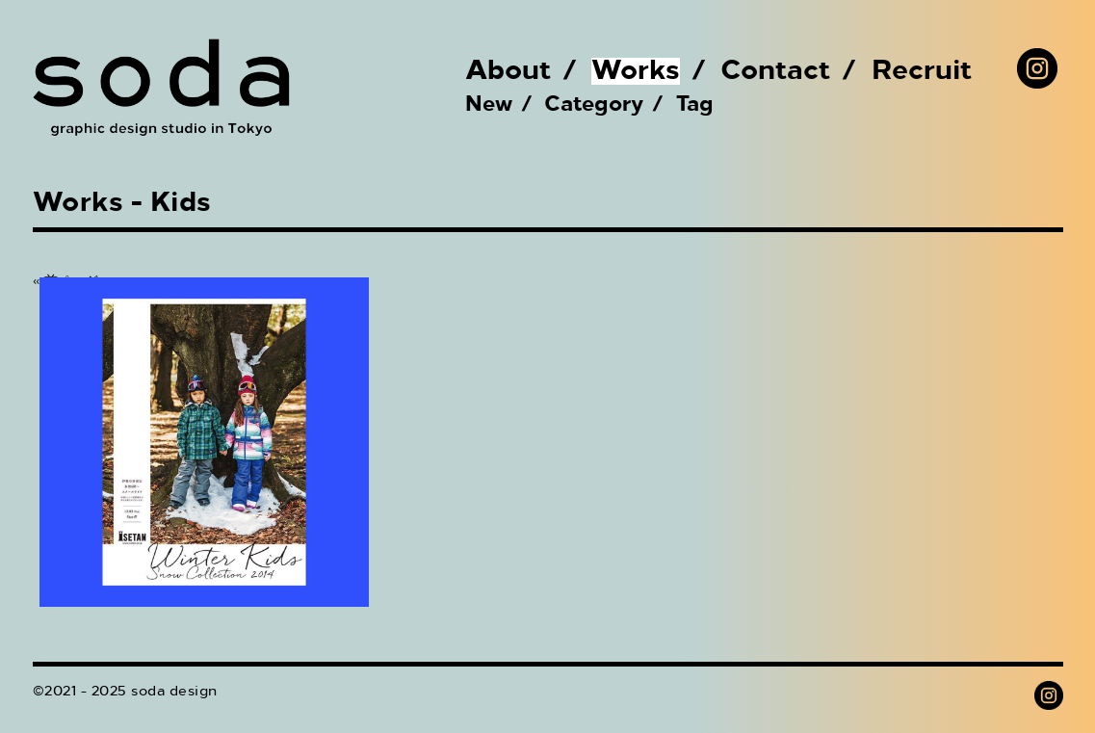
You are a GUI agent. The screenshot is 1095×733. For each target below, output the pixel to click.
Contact (775, 71)
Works (635, 71)
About (508, 71)
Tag (695, 105)
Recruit (922, 71)
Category (593, 105)
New (488, 105)
